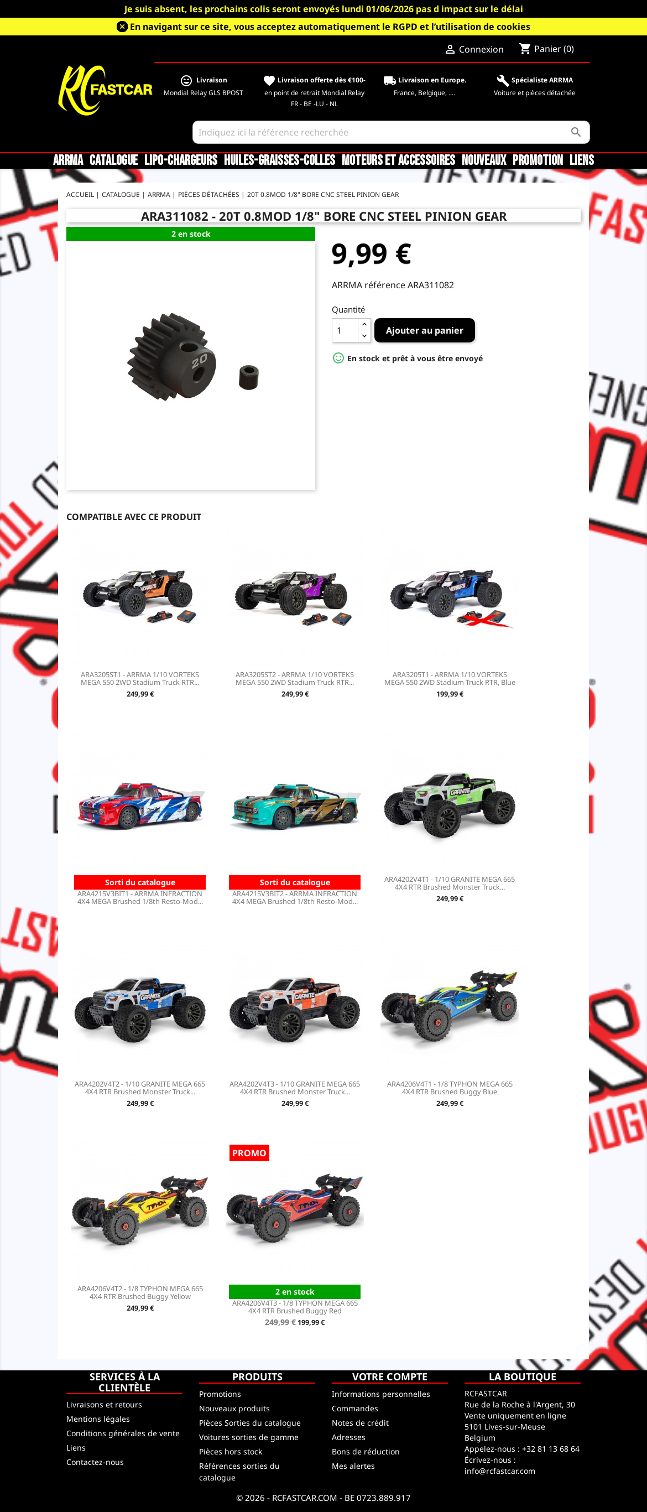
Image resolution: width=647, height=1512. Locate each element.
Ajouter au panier (424, 330)
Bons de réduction (366, 1451)
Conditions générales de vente (123, 1433)
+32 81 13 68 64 (551, 1448)
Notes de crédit (360, 1422)
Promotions (220, 1394)
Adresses (349, 1437)
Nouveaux (484, 161)
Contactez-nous (95, 1462)
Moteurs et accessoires (398, 161)
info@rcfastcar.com (500, 1471)
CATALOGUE (114, 161)
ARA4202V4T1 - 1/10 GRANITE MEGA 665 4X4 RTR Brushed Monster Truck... (449, 883)
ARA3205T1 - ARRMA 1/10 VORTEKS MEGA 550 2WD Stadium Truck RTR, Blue (449, 678)
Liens (582, 161)
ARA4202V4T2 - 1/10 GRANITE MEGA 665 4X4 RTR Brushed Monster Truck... (140, 1087)
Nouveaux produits (234, 1408)
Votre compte (389, 1376)
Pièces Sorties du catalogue (250, 1422)
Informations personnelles (381, 1394)
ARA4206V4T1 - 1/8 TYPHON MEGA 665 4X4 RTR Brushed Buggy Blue (450, 1087)
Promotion (538, 161)
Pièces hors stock (230, 1451)
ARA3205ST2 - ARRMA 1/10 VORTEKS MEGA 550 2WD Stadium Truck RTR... (295, 678)
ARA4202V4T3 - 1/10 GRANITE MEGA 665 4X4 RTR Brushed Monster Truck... (294, 1087)
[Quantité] (345, 330)
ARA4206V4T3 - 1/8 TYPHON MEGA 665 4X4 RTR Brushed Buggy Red (295, 1306)
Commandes (355, 1408)
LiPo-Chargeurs (180, 161)
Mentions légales (98, 1419)
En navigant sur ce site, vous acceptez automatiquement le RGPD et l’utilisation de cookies (330, 26)
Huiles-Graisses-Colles (279, 161)
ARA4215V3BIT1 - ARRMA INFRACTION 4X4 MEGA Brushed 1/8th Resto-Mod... (140, 897)
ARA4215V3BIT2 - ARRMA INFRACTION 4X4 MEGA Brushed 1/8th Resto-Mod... (295, 897)
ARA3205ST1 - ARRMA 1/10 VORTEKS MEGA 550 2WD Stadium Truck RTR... (140, 678)
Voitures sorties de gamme (249, 1437)
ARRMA (68, 161)
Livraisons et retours (104, 1404)
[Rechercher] (391, 132)
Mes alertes (353, 1466)
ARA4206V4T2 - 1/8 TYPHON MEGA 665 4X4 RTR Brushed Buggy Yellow (140, 1292)
